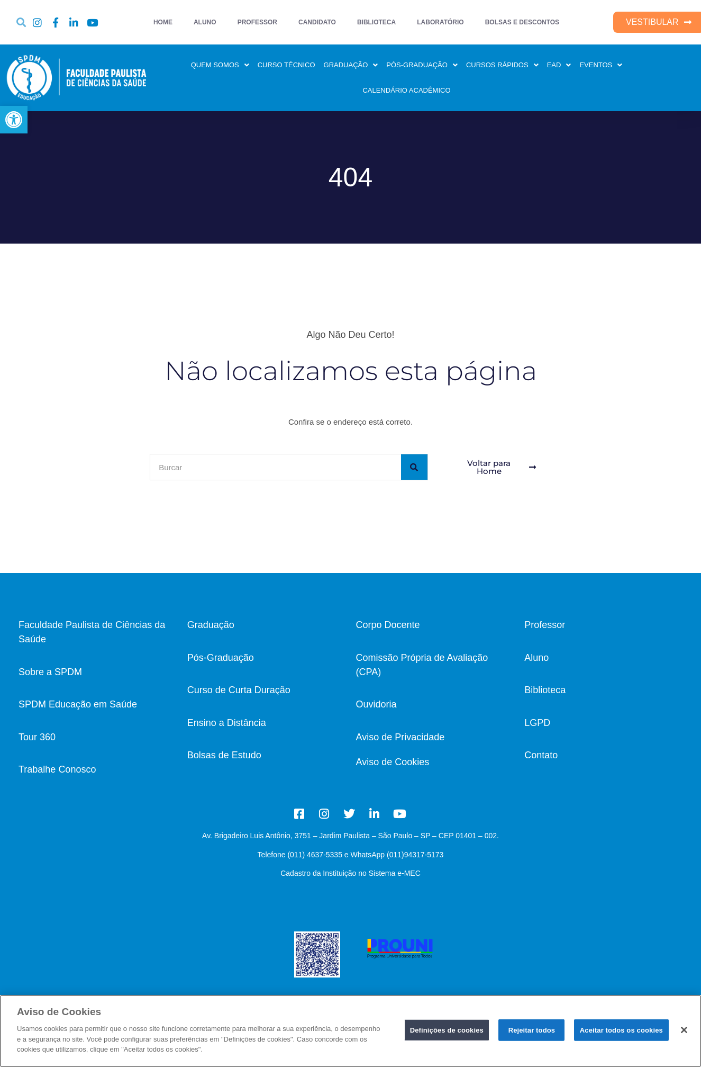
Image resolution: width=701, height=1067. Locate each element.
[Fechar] (684, 1030)
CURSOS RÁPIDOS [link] (502, 65)
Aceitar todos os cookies (621, 1030)
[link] (14, 119)
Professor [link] (544, 625)
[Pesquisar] (414, 467)
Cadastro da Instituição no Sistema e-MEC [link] (350, 873)
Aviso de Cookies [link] (393, 762)
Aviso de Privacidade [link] (400, 737)
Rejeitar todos (532, 1030)
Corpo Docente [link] (388, 625)
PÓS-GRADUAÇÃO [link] (422, 65)
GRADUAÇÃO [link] (351, 65)
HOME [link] (162, 22)
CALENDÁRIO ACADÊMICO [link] (406, 90)
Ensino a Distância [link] (226, 723)
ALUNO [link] (205, 22)
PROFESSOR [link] (257, 22)
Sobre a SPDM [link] (50, 672)
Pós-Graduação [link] (220, 657)
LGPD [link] (537, 723)
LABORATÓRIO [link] (440, 22)
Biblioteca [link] (545, 690)
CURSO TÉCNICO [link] (286, 65)
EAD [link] (559, 65)
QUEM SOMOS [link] (220, 65)
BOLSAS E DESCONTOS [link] (522, 22)
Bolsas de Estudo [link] (224, 755)
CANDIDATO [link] (317, 22)
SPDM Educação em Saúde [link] (78, 704)
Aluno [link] (536, 657)
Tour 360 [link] (37, 737)
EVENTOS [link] (600, 65)
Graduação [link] (210, 625)
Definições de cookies (447, 1030)
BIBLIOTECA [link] (376, 22)
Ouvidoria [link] (376, 704)
